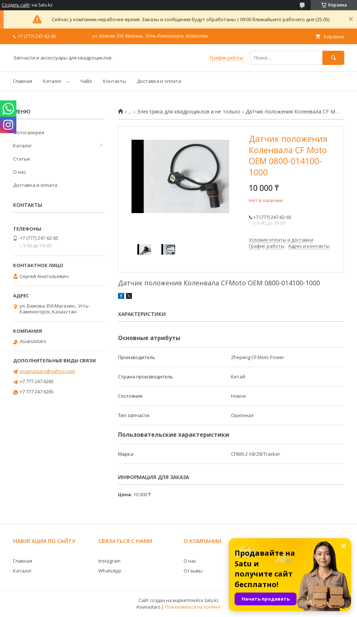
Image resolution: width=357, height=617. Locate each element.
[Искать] (333, 58)
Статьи (21, 158)
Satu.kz (211, 600)
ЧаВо (86, 81)
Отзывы (193, 570)
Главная (22, 81)
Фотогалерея (28, 132)
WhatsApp (109, 570)
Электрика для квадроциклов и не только (188, 112)
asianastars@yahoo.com (47, 371)
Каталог (52, 81)
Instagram (109, 561)
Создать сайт (16, 5)
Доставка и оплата (159, 81)
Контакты (114, 81)
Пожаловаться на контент (193, 607)
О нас (19, 172)
